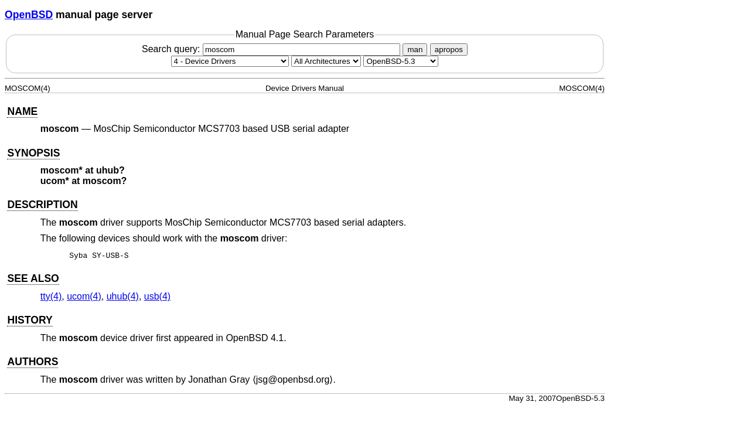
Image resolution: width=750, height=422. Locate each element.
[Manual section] (230, 61)
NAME (22, 111)
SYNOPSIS (33, 153)
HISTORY (29, 322)
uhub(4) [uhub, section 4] (123, 298)
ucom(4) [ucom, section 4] (84, 298)
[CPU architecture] (326, 61)
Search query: (272, 49)
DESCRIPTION (42, 204)
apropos (449, 49)
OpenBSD (29, 15)
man (414, 49)
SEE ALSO (33, 280)
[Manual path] (400, 61)
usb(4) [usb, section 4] (157, 298)
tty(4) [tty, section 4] (51, 298)
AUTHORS (32, 363)
